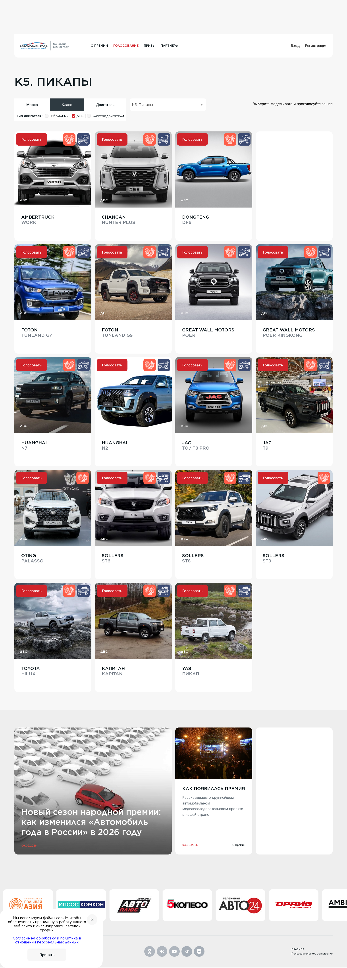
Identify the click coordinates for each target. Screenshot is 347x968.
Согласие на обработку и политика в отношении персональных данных (47, 940)
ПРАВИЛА (297, 950)
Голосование (126, 45)
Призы (149, 45)
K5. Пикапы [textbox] (142, 105)
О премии (99, 45)
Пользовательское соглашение (312, 954)
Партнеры (170, 45)
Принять (46, 955)
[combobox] (168, 104)
